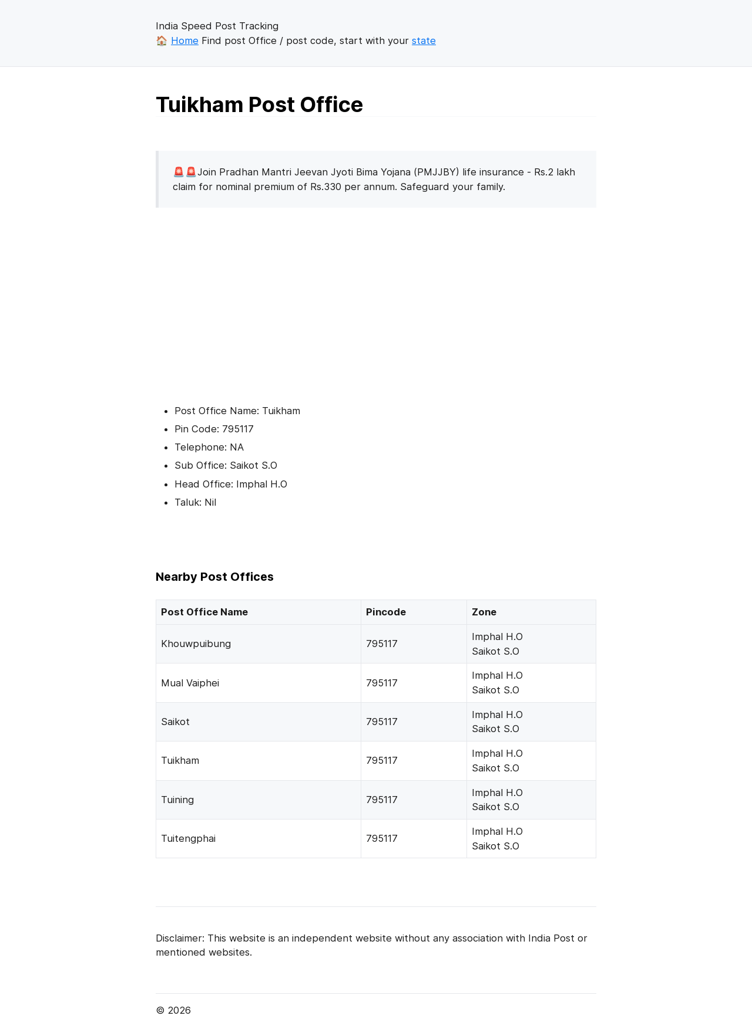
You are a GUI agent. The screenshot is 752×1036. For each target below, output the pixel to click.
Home (185, 40)
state (424, 40)
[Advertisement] (254, 299)
